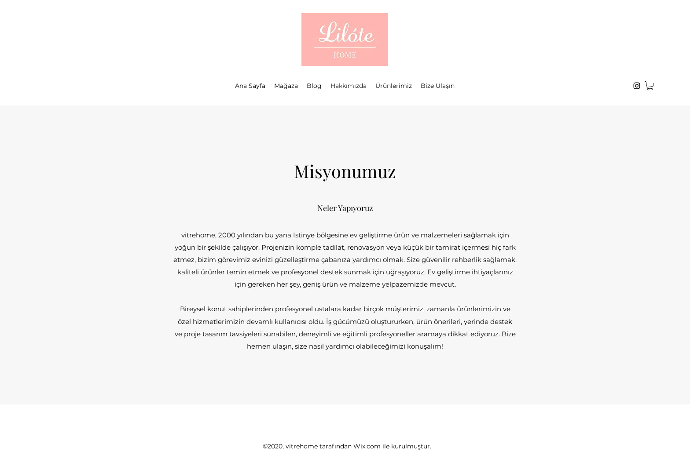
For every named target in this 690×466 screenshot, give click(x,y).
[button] (650, 85)
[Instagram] (636, 85)
